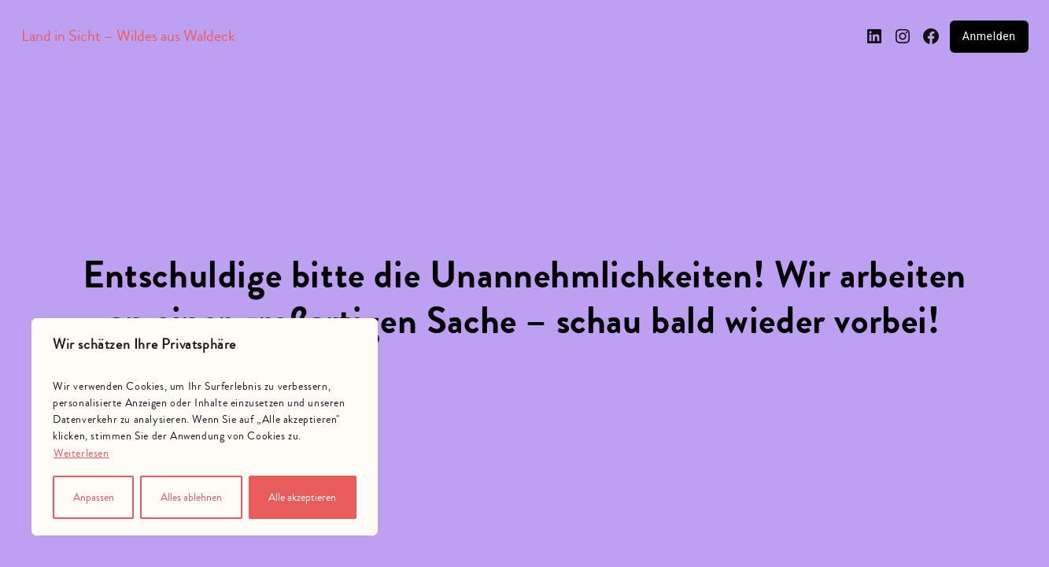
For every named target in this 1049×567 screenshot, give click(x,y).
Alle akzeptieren (302, 498)
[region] (204, 427)
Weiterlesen (81, 453)
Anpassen (93, 498)
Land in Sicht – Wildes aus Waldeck (128, 35)
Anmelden (989, 36)
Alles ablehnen (191, 498)
